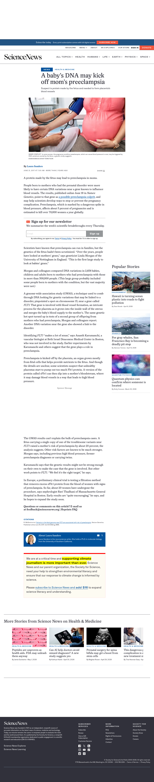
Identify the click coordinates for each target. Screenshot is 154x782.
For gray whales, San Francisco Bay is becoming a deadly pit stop (130, 341)
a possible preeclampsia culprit (77, 197)
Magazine (70, 48)
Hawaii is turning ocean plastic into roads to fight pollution (128, 299)
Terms (57, 238)
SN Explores (108, 48)
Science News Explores (15, 745)
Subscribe (82, 730)
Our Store (123, 48)
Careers (136, 739)
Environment (119, 292)
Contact (109, 742)
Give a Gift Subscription (83, 737)
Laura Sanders (35, 166)
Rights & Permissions (113, 736)
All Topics (64, 57)
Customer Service (85, 741)
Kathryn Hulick (56, 660)
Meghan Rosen (94, 660)
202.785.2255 (120, 762)
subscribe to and (61, 587)
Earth (117, 57)
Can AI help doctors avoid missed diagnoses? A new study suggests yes (64, 653)
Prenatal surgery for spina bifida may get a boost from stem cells (102, 653)
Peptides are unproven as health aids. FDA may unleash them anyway (29, 653)
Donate (146, 48)
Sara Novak (118, 306)
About (94, 48)
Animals (116, 334)
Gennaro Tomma (120, 348)
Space (145, 57)
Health (80, 57)
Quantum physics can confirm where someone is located (129, 382)
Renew (80, 733)
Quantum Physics (121, 375)
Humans (93, 57)
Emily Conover (119, 389)
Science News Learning (15, 749)
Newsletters (110, 733)
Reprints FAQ (69, 509)
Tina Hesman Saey (133, 660)
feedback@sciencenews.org (43, 509)
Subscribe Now (107, 42)
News (47, 69)
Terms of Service (132, 762)
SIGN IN (135, 48)
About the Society (139, 730)
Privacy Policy (66, 238)
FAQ (107, 730)
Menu (83, 48)
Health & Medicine (65, 69)
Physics (131, 57)
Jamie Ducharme (20, 660)
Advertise (109, 739)
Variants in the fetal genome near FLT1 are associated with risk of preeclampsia (63, 522)
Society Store (138, 733)
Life (106, 57)
